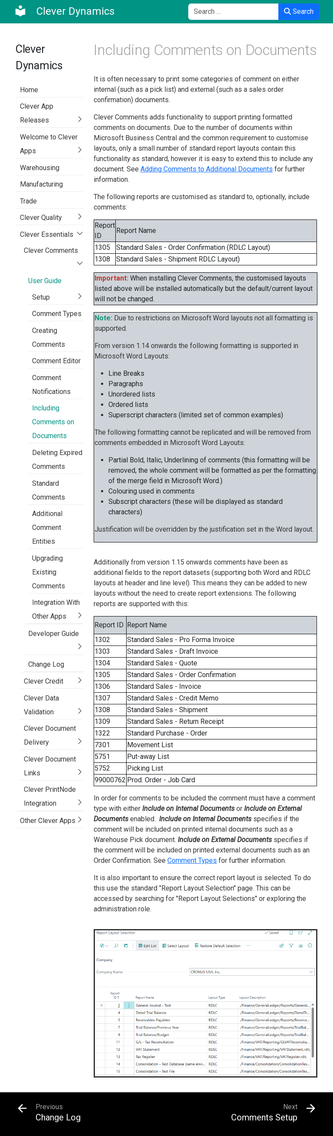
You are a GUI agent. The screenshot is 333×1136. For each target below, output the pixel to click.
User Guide (45, 281)
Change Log (46, 664)
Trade (28, 201)
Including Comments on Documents (53, 422)
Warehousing (39, 168)
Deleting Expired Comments (57, 460)
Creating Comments (48, 337)
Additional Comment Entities (47, 527)
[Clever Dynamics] (64, 11)
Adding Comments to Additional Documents (206, 169)
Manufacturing (41, 184)
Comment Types (57, 314)
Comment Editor (56, 361)
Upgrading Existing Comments (48, 572)
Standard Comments (48, 490)
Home (29, 90)
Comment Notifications (51, 385)
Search (298, 11)
